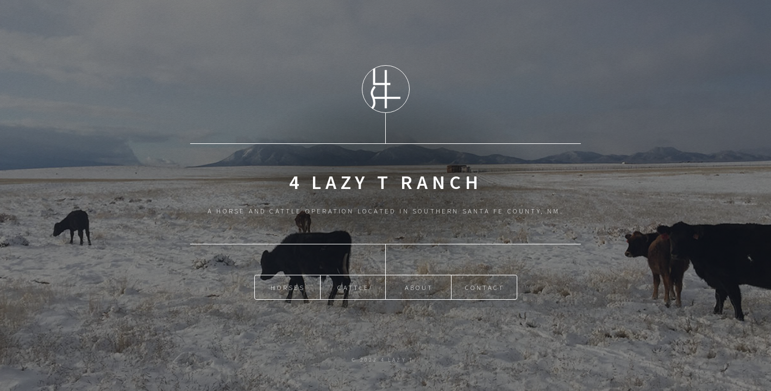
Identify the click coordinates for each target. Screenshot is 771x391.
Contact (484, 287)
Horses (288, 287)
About (419, 287)
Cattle (353, 287)
